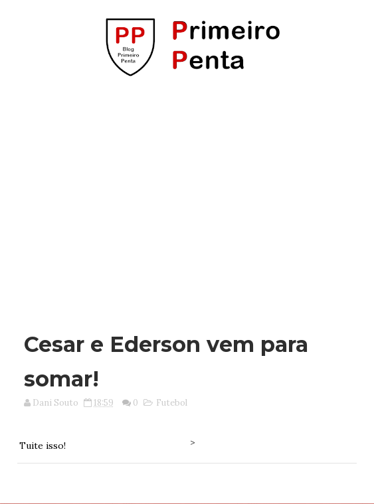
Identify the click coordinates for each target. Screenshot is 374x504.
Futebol (171, 402)
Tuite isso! (42, 446)
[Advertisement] (190, 198)
